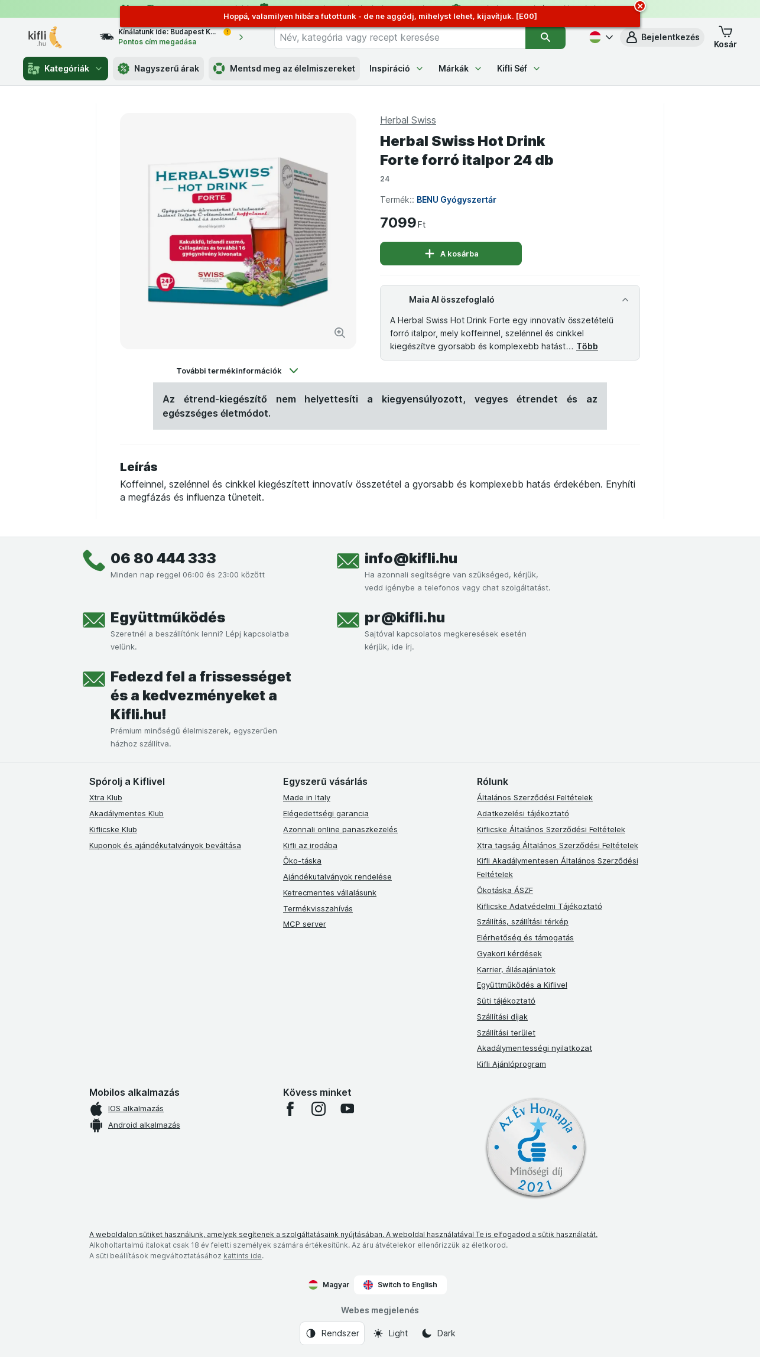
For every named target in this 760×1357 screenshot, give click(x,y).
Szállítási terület (506, 1032)
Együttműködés (168, 617)
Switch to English (400, 1285)
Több (587, 346)
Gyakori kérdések (509, 953)
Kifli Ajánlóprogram (511, 1064)
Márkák (461, 68)
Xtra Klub (105, 797)
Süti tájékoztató (506, 1000)
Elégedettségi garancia (326, 813)
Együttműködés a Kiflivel (522, 984)
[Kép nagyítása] (339, 332)
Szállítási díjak (502, 1016)
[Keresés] (545, 37)
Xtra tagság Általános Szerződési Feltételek (557, 845)
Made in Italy (306, 797)
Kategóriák (65, 68)
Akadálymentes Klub (126, 813)
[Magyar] (599, 37)
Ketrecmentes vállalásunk (329, 892)
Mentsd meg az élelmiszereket (284, 68)
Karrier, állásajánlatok (516, 969)
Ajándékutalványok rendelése (337, 876)
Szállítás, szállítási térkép (523, 921)
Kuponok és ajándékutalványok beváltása (165, 845)
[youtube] (347, 1109)
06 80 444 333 (163, 558)
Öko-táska (302, 860)
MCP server (304, 924)
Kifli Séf (519, 68)
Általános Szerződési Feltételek (535, 797)
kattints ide (242, 1255)
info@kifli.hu (411, 558)
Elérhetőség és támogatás (525, 937)
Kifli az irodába (310, 845)
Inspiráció (396, 68)
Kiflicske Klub (113, 829)
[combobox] (399, 37)
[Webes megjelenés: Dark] (438, 1333)
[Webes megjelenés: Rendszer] (332, 1333)
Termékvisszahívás (318, 908)
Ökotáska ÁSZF (505, 890)
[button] (662, 37)
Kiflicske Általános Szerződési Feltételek (551, 829)
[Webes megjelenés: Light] (390, 1333)
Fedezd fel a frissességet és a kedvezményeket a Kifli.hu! (201, 695)
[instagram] (318, 1109)
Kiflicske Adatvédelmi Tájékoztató (539, 906)
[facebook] (290, 1109)
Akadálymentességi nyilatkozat (534, 1048)
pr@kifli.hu (405, 617)
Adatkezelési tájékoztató (523, 813)
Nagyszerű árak (158, 68)
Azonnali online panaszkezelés (340, 829)
